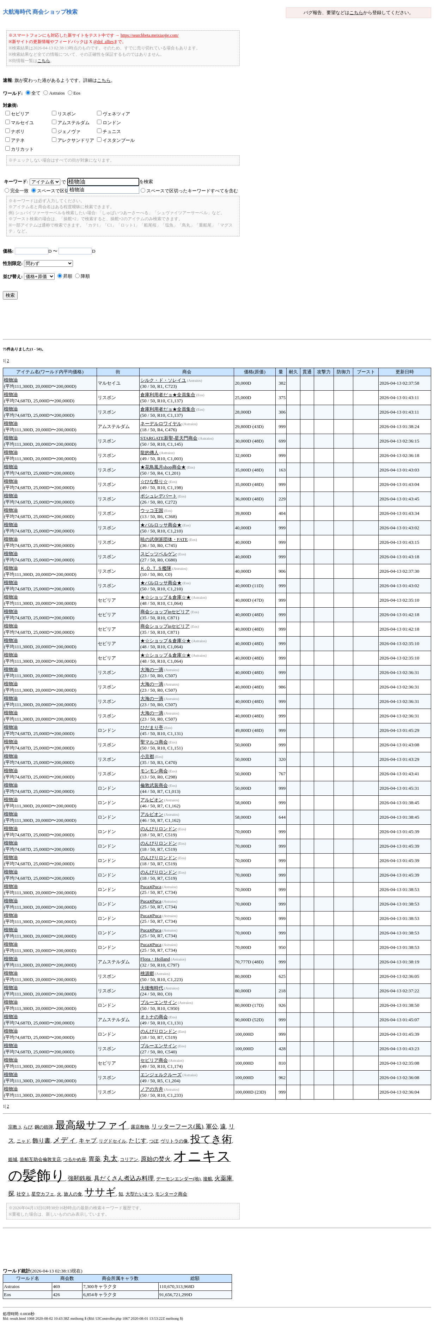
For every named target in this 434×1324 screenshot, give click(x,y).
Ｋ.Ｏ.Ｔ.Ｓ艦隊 (155, 568)
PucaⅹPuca (150, 886)
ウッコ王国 (151, 510)
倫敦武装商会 (154, 785)
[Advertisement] (131, 321)
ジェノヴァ (66, 131)
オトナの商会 (154, 1016)
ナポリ (15, 131)
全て (36, 93)
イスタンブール (116, 140)
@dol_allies (103, 41)
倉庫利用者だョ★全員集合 (167, 394)
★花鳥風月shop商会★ (163, 467)
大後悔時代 (151, 988)
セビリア (17, 113)
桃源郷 (147, 973)
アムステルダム (71, 122)
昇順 (67, 276)
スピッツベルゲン (158, 553)
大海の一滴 (151, 669)
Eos (76, 93)
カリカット (19, 149)
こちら (356, 12)
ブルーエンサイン (158, 1002)
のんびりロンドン (158, 828)
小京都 (147, 756)
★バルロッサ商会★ (161, 525)
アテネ (15, 140)
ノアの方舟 (151, 1089)
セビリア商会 (154, 1060)
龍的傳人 (149, 452)
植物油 (11, 380)
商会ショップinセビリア (165, 611)
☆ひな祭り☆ (154, 481)
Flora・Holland (155, 959)
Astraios (57, 93)
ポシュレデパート (158, 496)
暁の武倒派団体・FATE (164, 539)
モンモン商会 (154, 771)
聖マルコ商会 (154, 742)
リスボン (64, 113)
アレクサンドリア (73, 140)
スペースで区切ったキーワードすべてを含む (192, 190)
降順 (85, 276)
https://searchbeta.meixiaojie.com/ (150, 35)
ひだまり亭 (151, 727)
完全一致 (19, 190)
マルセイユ (19, 122)
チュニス (109, 131)
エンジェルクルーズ (161, 1074)
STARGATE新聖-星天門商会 (169, 438)
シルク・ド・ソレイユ (163, 380)
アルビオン (151, 799)
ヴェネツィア (113, 113)
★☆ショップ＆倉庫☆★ (165, 597)
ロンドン (109, 122)
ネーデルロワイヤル (161, 423)
